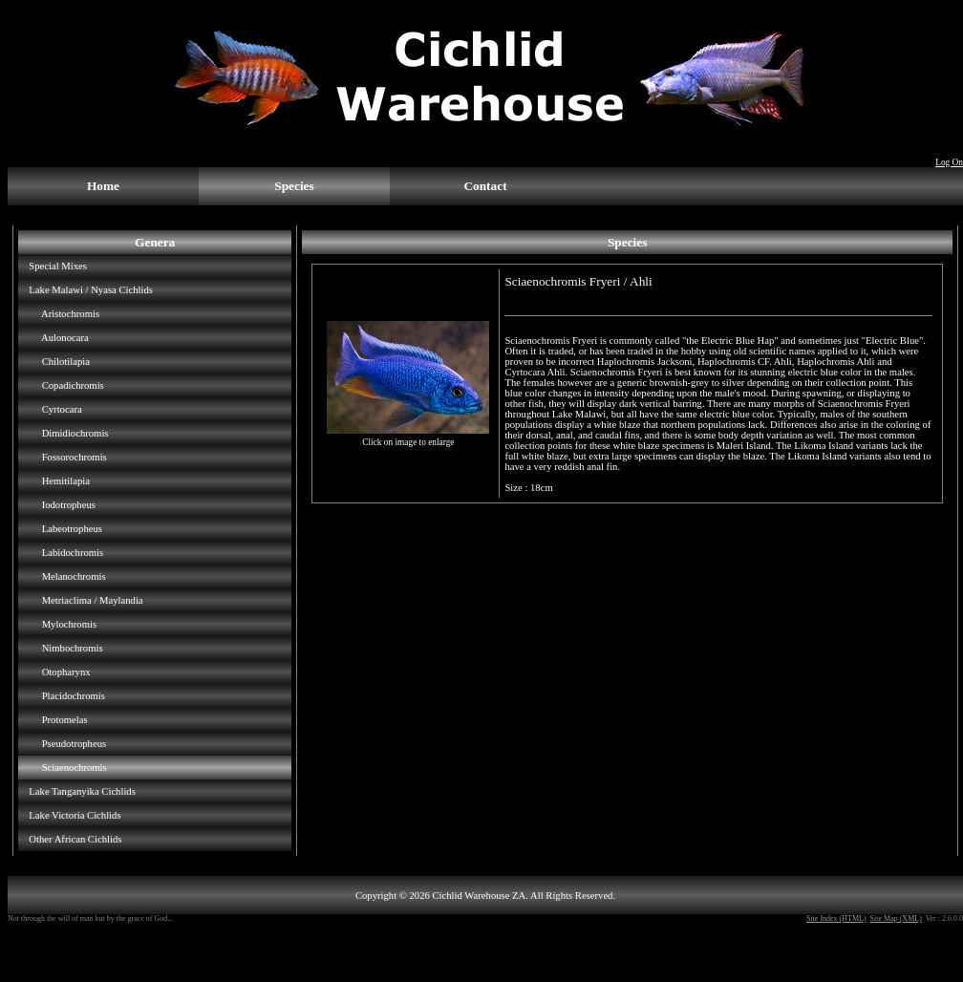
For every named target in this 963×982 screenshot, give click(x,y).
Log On (949, 162)
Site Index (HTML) (836, 918)
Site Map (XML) (896, 918)
